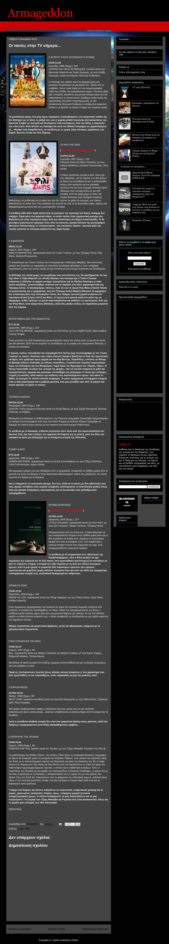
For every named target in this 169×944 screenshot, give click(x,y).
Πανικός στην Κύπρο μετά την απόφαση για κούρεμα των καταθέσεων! (146, 138)
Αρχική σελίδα (56, 929)
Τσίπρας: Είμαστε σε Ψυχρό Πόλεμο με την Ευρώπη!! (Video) (145, 153)
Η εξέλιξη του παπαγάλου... (133, 166)
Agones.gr (100, 31)
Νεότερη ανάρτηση (20, 929)
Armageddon (33, 824)
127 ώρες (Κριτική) (141, 87)
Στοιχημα (108, 31)
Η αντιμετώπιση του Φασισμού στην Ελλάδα (143, 120)
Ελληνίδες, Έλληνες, (141, 220)
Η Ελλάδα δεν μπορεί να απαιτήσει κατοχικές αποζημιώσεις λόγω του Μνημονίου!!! (143, 192)
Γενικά (20, 828)
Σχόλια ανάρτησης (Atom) (65, 940)
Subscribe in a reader (128, 287)
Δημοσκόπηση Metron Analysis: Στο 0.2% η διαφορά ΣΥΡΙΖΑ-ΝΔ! (146, 175)
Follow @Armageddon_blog (132, 72)
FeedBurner (145, 269)
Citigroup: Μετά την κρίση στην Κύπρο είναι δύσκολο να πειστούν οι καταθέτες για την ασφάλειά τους (145, 208)
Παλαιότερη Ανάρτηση (95, 929)
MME (27, 828)
